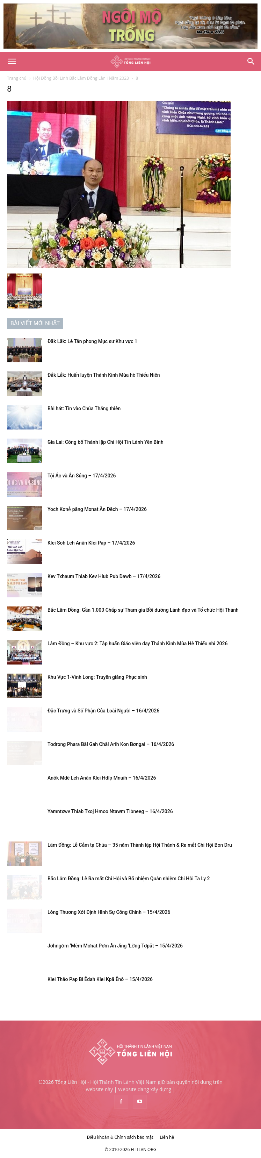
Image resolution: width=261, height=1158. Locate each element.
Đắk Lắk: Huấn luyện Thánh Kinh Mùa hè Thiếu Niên (104, 375)
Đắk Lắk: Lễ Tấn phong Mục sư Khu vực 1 (92, 341)
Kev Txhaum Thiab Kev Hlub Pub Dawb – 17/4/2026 (104, 576)
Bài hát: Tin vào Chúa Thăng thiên (84, 408)
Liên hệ (167, 1137)
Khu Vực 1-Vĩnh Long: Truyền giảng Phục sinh (97, 677)
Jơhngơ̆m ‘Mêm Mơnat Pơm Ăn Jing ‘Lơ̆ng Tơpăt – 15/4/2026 (115, 946)
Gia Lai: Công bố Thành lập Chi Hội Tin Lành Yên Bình (106, 442)
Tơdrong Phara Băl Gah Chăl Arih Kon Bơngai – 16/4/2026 (111, 744)
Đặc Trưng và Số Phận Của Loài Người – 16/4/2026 (103, 710)
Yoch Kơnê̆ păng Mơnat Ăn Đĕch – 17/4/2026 (97, 509)
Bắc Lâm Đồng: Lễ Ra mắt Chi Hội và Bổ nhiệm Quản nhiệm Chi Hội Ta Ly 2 (129, 878)
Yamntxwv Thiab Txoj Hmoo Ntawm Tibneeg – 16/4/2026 (110, 811)
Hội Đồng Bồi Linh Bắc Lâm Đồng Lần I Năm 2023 (81, 78)
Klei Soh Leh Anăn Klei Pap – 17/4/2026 (91, 543)
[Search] (251, 61)
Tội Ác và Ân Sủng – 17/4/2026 (82, 475)
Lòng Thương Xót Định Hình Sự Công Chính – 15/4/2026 (109, 912)
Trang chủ (17, 78)
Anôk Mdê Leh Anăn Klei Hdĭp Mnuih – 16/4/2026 (102, 778)
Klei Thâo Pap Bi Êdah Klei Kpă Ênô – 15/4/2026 (100, 979)
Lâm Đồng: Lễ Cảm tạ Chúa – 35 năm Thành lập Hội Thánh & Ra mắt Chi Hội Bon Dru (140, 845)
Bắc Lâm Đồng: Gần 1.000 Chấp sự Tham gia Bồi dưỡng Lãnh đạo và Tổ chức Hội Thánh (143, 610)
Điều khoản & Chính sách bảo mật (120, 1137)
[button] (12, 61)
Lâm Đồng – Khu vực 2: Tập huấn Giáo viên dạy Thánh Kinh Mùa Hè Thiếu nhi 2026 (137, 643)
